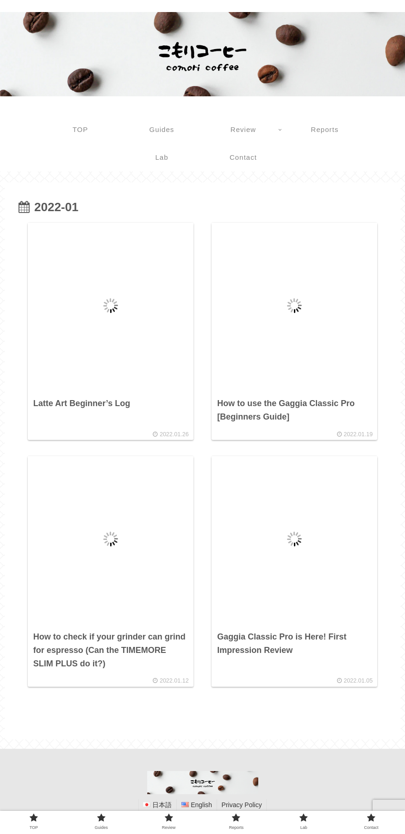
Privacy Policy (242, 805)
